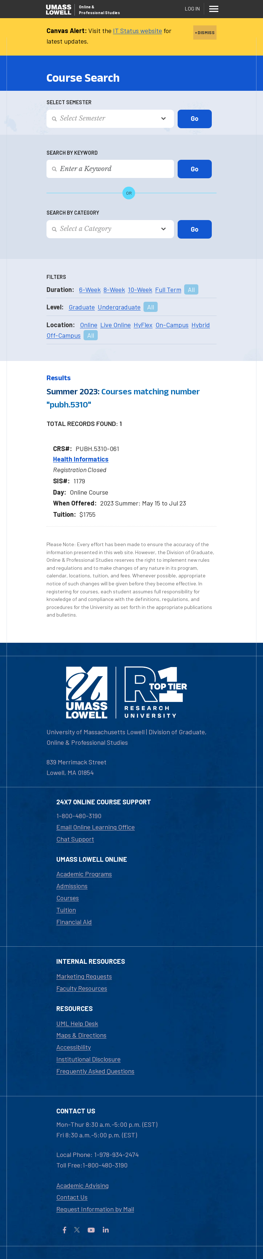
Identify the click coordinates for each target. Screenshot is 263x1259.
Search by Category (72, 213)
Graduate (82, 307)
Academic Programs (84, 874)
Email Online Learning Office (95, 827)
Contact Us (72, 1197)
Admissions (72, 886)
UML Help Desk (77, 1023)
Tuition (66, 910)
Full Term (168, 289)
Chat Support (75, 839)
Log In (192, 8)
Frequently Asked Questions (95, 1071)
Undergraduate (119, 307)
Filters (56, 277)
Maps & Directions (81, 1035)
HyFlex (143, 325)
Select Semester (69, 102)
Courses (67, 898)
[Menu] (213, 9)
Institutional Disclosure (88, 1059)
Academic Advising (82, 1185)
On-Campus (172, 325)
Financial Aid (74, 922)
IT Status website (137, 30)
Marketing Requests (84, 976)
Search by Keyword (72, 153)
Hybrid (200, 325)
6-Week (90, 289)
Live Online (115, 325)
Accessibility (73, 1047)
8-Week (114, 289)
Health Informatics (81, 459)
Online (88, 325)
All (191, 289)
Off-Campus (63, 335)
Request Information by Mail (95, 1209)
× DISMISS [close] (205, 32)
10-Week (140, 289)
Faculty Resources (81, 988)
